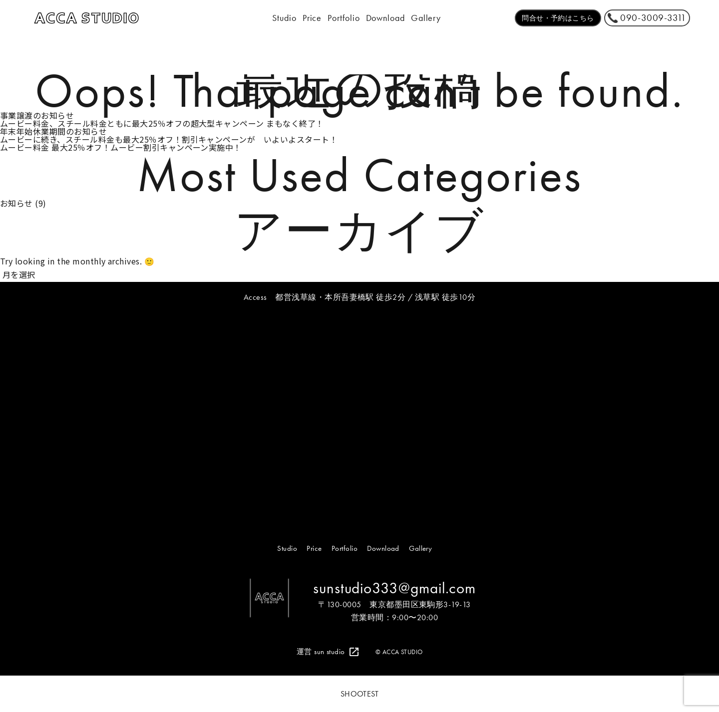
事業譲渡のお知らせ (37, 115)
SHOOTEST (360, 694)
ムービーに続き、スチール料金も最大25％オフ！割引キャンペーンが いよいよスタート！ (169, 139)
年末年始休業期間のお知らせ (53, 131)
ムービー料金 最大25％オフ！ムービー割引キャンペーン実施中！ (121, 147)
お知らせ (16, 203)
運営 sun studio (321, 651)
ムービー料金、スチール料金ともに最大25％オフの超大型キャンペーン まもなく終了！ (162, 123)
